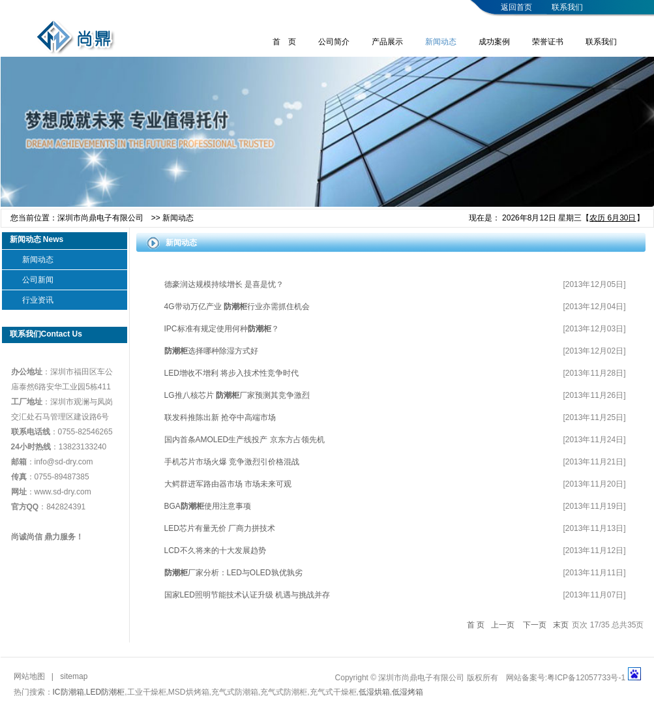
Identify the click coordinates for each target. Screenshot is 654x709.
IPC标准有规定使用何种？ (221, 328)
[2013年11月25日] (594, 417)
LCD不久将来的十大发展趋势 (215, 550)
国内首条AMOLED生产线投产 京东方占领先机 (244, 439)
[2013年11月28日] (594, 373)
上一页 (502, 624)
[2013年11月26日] (594, 395)
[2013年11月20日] (594, 484)
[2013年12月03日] (594, 328)
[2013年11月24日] (594, 439)
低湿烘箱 (374, 692)
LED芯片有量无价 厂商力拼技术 (220, 528)
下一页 (534, 624)
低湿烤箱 (407, 692)
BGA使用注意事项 (207, 506)
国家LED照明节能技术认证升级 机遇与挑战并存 (247, 594)
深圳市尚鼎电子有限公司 (100, 217)
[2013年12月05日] (594, 284)
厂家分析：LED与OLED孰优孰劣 (233, 572)
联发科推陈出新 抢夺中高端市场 (220, 417)
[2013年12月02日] (594, 350)
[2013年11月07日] (594, 594)
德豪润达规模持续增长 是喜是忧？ (224, 284)
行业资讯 (37, 300)
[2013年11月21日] (594, 461)
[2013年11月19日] (594, 506)
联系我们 (567, 7)
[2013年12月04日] (594, 306)
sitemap (73, 676)
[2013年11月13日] (594, 528)
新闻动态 (178, 217)
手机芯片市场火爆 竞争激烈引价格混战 (231, 461)
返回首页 (516, 7)
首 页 (475, 624)
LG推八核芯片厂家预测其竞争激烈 (237, 395)
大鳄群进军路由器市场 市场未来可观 (227, 484)
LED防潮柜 (105, 692)
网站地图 (29, 676)
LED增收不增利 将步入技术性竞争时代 (231, 373)
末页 (561, 624)
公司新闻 (37, 279)
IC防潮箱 (68, 692)
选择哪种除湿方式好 (211, 350)
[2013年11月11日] (594, 572)
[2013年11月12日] (594, 550)
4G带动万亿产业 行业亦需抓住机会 (237, 306)
